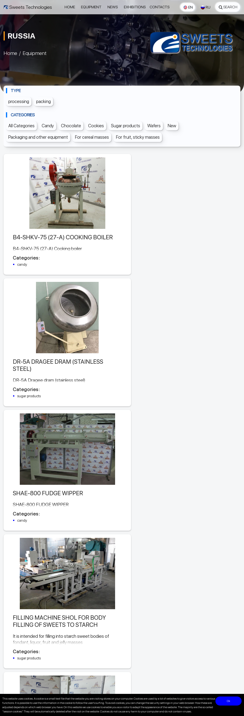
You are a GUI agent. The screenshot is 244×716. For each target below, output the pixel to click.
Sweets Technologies (30, 7)
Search (228, 7)
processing (18, 101)
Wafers (154, 125)
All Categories (21, 125)
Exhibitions (135, 7)
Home (70, 7)
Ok (230, 701)
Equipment (91, 7)
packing (43, 101)
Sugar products (125, 125)
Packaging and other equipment (38, 137)
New (172, 125)
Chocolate (71, 125)
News (112, 7)
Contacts (160, 7)
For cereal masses (92, 137)
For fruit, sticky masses (138, 137)
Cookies (96, 125)
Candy (48, 125)
